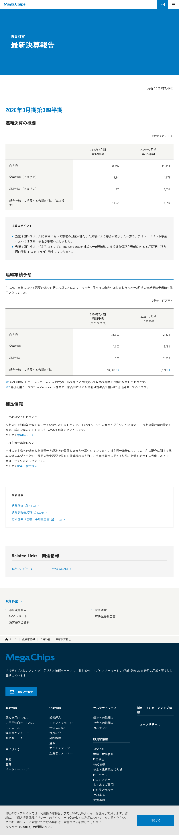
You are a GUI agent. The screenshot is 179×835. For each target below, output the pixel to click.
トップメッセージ (61, 722)
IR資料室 (45, 639)
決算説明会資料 (28, 512)
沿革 (52, 743)
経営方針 (99, 749)
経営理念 (55, 717)
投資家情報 (28, 639)
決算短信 (24, 505)
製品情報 (11, 708)
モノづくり (12, 749)
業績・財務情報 (103, 754)
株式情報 (99, 764)
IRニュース (100, 774)
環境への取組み (103, 717)
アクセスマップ (59, 748)
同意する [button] (155, 820)
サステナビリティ (105, 708)
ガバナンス (100, 728)
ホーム (13, 639)
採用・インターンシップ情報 (154, 710)
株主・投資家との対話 (107, 769)
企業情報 (55, 708)
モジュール (12, 728)
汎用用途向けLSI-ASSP (20, 722)
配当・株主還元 (27, 466)
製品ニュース (14, 738)
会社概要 (55, 738)
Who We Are (60, 568)
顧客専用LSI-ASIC (17, 717)
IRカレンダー (20, 568)
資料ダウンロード (17, 733)
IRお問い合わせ (103, 789)
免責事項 (99, 800)
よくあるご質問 (103, 784)
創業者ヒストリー (61, 753)
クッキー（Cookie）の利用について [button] (29, 826)
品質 (8, 764)
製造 (8, 759)
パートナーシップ (17, 769)
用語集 (99, 795)
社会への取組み (103, 722)
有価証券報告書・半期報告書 (37, 519)
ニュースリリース (148, 724)
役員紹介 (55, 733)
